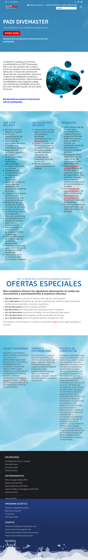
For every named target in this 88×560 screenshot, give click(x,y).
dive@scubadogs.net (35, 5)
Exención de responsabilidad (71, 189)
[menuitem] (66, 8)
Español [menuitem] (59, 8)
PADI (70, 211)
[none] (66, 8)
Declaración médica (71, 166)
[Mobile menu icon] (81, 7)
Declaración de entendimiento (71, 196)
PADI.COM (39, 141)
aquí (55, 322)
